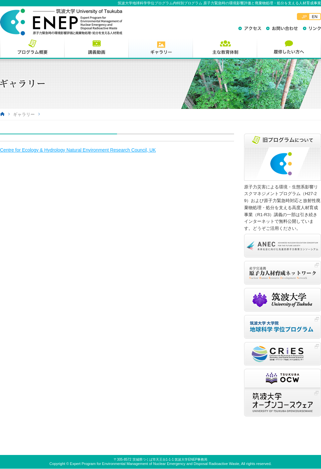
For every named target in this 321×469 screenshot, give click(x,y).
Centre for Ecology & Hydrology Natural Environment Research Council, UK (78, 150)
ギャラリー (24, 114)
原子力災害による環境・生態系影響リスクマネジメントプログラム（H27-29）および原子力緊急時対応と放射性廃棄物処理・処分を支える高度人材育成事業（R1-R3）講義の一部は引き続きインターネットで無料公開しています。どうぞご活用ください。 (282, 207)
